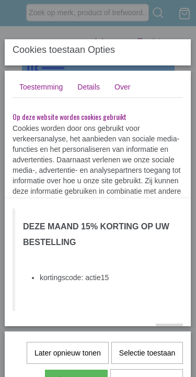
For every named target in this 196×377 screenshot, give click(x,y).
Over (122, 87)
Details (88, 87)
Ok (169, 334)
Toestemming (41, 87)
